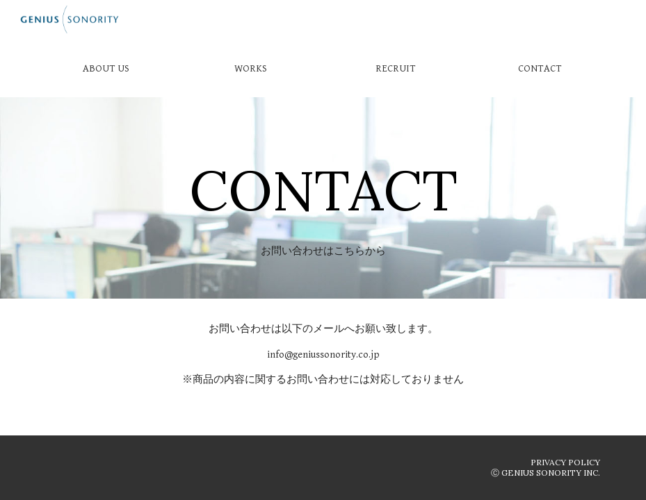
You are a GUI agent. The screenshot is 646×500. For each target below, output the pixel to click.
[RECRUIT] (395, 68)
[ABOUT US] (105, 68)
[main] (322, 173)
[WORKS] (251, 68)
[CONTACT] (540, 68)
